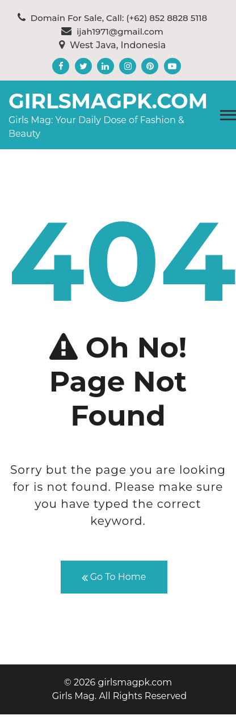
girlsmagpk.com (108, 101)
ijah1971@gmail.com (112, 31)
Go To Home (114, 577)
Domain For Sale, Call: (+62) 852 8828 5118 (112, 17)
